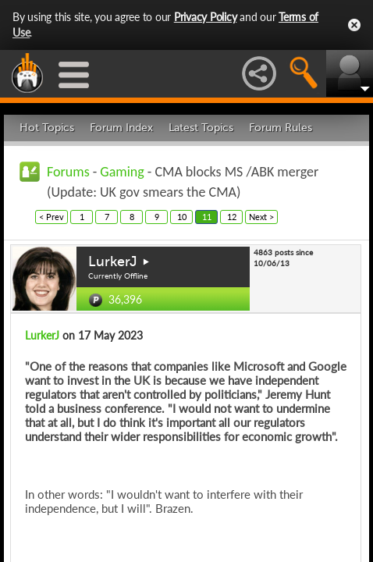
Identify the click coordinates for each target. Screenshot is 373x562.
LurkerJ (112, 261)
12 (231, 217)
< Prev (51, 217)
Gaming (122, 171)
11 (206, 217)
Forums (68, 171)
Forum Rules (280, 127)
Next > (261, 217)
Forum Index (121, 127)
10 (181, 217)
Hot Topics (47, 127)
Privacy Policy (205, 16)
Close (354, 25)
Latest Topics (201, 127)
